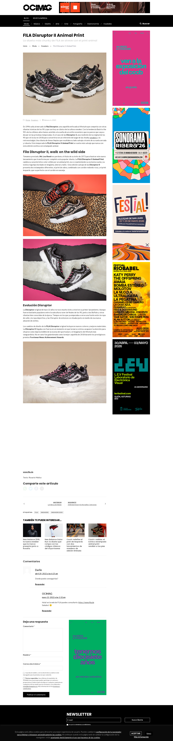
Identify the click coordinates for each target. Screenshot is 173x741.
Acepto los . (79, 725)
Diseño (48, 24)
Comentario (28, 626)
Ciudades (108, 24)
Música (37, 24)
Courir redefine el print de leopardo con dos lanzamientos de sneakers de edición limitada (75, 545)
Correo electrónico (32, 664)
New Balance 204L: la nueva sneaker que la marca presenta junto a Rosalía (31, 544)
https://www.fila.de (86, 602)
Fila (36, 512)
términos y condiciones (83, 724)
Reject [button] (149, 733)
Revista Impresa (40, 18)
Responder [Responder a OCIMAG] (47, 611)
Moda (26, 24)
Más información (141, 737)
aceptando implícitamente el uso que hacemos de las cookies (75, 737)
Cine (66, 24)
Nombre (27, 655)
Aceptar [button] (135, 733)
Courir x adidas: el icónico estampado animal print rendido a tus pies (97, 542)
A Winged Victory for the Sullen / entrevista (82, 505)
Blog (26, 18)
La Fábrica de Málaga (55, 505)
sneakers (93, 137)
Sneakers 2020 (57, 512)
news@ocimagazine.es (30, 686)
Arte (57, 24)
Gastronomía (93, 24)
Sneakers (34, 120)
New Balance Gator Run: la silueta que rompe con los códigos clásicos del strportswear (54, 544)
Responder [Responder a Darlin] (40, 584)
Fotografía (77, 24)
